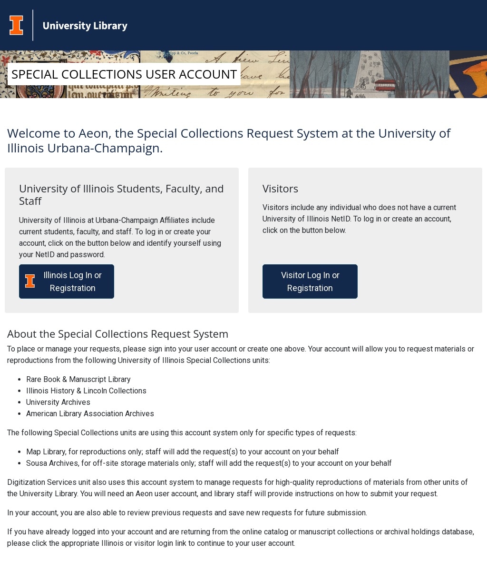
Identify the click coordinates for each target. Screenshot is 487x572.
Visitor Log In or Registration (310, 281)
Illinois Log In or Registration (63, 281)
